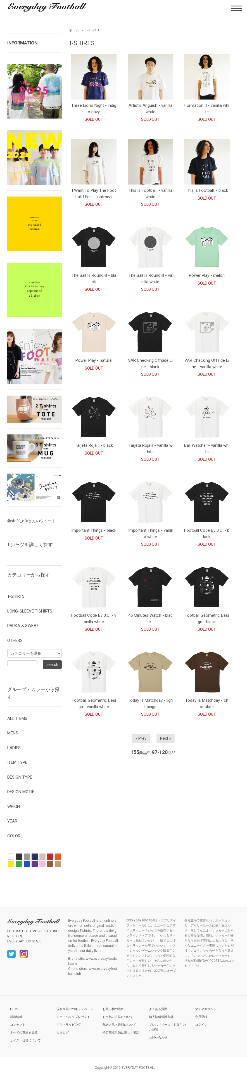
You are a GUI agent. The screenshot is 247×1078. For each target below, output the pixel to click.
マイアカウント (206, 1009)
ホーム (74, 30)
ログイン (201, 1025)
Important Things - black (93, 530)
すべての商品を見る (24, 1032)
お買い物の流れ (113, 1009)
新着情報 (16, 1017)
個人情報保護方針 (161, 1017)
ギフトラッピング (68, 1025)
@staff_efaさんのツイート (31, 521)
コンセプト (17, 1025)
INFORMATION (22, 43)
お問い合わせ (158, 1037)
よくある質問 (158, 1009)
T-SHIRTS (92, 30)
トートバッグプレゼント (73, 1017)
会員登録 (201, 1017)
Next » (165, 738)
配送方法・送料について (119, 1025)
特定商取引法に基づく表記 (121, 1032)
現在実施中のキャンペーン (74, 1009)
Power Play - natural (93, 360)
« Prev (141, 738)
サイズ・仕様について (25, 1040)
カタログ (62, 1032)
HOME (14, 1009)
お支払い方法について (118, 1017)
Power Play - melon (207, 275)
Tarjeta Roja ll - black (94, 445)
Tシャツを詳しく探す (30, 544)
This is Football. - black (207, 190)
